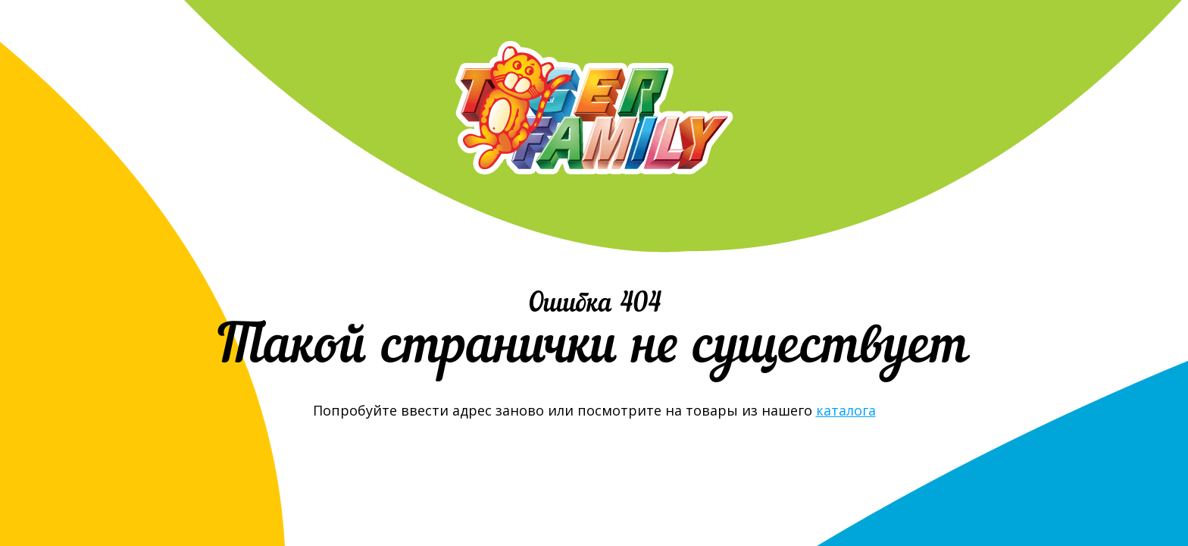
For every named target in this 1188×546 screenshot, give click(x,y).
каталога (846, 410)
